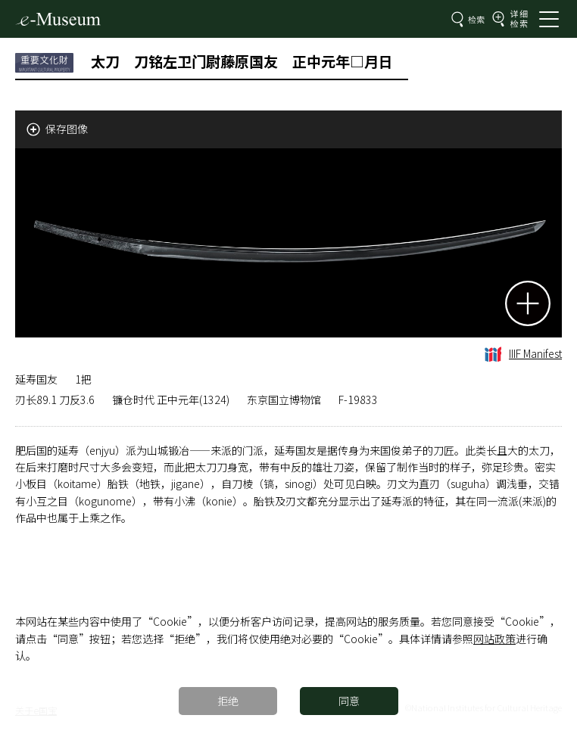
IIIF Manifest (523, 353)
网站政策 (494, 638)
